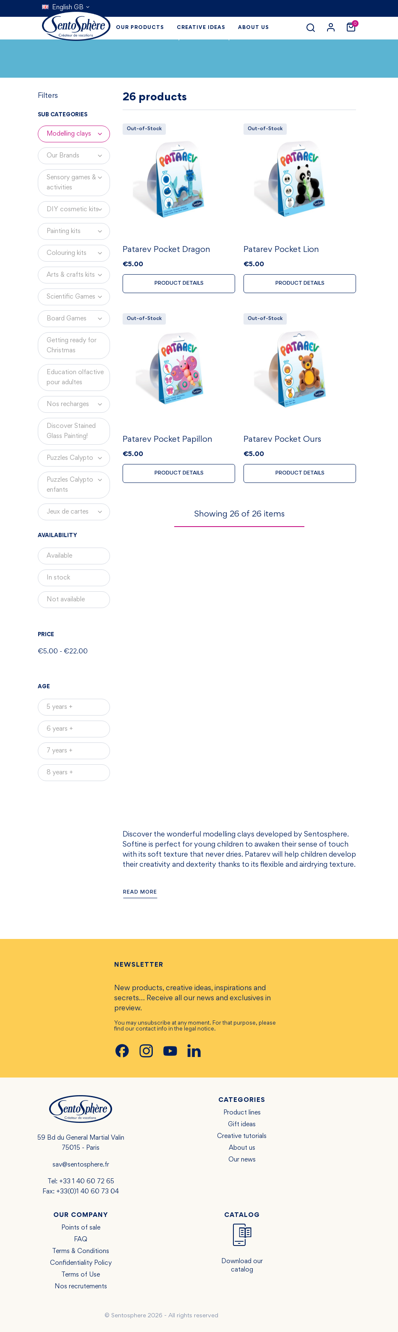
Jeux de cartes (78, 511)
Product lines (242, 1113)
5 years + (60, 707)
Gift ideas (242, 1124)
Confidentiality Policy (81, 1263)
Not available (66, 600)
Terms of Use (80, 1275)
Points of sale (80, 1228)
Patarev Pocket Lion (281, 251)
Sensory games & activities (78, 180)
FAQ (80, 1240)
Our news (242, 1160)
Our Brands (78, 155)
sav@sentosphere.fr (80, 1165)
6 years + (60, 729)
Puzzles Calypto (78, 458)
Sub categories (62, 115)
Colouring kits (78, 253)
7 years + (60, 751)
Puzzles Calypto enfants (78, 482)
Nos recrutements (81, 1287)
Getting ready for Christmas (72, 346)
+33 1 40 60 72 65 (86, 1182)
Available (59, 556)
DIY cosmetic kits (78, 209)
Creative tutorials (242, 1136)
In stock (58, 578)
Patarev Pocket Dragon (166, 251)
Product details (179, 284)
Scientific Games (78, 296)
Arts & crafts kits (78, 275)
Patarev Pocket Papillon (167, 442)
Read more (140, 892)
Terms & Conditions (80, 1251)
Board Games (78, 318)
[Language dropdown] (66, 8)
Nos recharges (78, 404)
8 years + (60, 773)
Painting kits (78, 231)
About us (242, 1148)
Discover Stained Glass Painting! (71, 431)
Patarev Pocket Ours (282, 442)
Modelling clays (78, 134)
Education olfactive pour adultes (75, 377)
